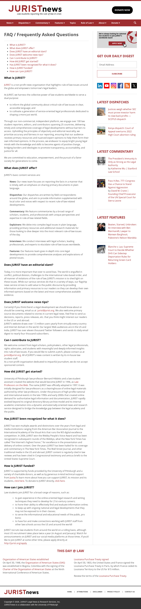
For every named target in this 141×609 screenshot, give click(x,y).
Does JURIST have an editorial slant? (28, 51)
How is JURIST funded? (21, 68)
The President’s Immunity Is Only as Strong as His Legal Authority (122, 162)
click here (19, 480)
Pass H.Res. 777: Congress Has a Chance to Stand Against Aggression (121, 184)
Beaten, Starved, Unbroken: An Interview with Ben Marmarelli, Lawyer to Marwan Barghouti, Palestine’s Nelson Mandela (122, 231)
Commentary (43, 23)
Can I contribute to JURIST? (23, 58)
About (102, 23)
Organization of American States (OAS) (45, 562)
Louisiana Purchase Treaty (112, 575)
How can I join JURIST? (21, 71)
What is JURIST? (17, 44)
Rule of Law (87, 23)
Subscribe (117, 73)
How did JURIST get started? (24, 61)
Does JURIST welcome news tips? (26, 54)
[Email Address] (117, 64)
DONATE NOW (122, 10)
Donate (115, 23)
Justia (12, 477)
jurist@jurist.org (45, 310)
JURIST (7, 84)
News (9, 23)
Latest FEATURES (111, 217)
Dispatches (24, 23)
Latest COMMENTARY (115, 151)
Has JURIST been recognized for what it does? (33, 64)
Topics (73, 23)
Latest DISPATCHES (113, 102)
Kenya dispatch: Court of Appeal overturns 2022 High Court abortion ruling (122, 131)
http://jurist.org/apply (15, 543)
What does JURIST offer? (22, 48)
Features (60, 23)
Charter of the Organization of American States (27, 569)
